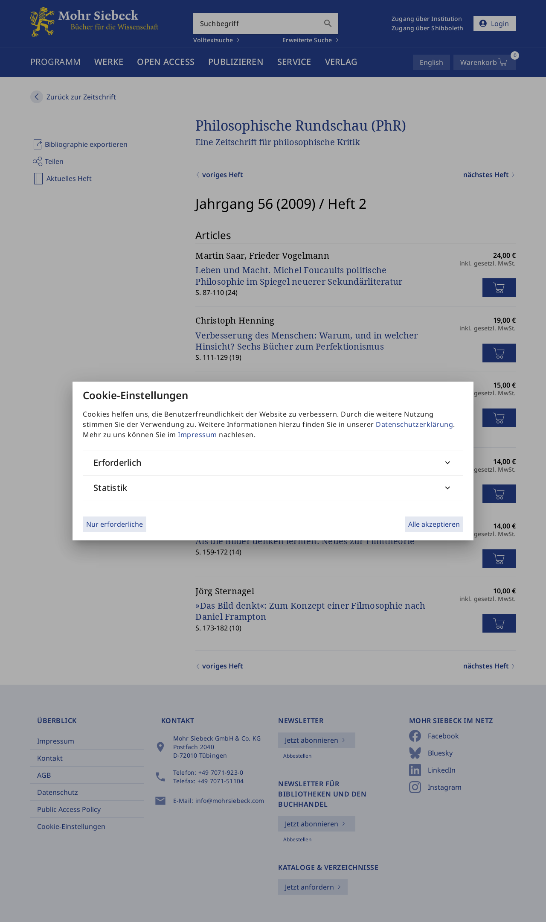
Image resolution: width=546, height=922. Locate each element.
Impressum (197, 434)
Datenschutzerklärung (414, 424)
